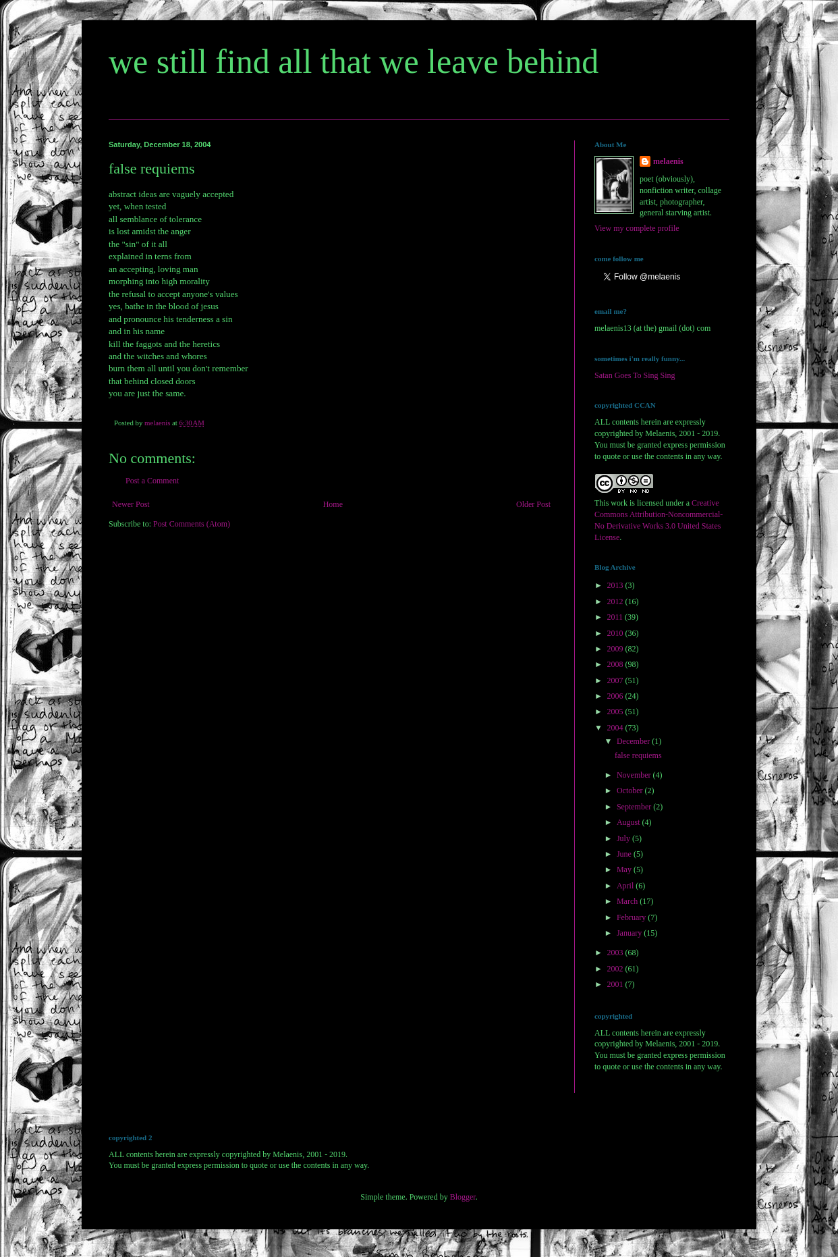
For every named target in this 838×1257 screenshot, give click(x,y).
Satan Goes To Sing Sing (634, 375)
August (629, 822)
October (631, 790)
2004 (616, 727)
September (635, 806)
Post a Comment (152, 480)
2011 (616, 617)
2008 (616, 664)
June (625, 854)
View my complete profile (636, 228)
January (630, 933)
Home (333, 504)
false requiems (638, 755)
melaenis (668, 161)
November (635, 775)
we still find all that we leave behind (353, 61)
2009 (616, 648)
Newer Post (131, 504)
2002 (616, 968)
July (624, 838)
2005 (616, 711)
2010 (616, 633)
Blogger (463, 1197)
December (634, 741)
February (632, 917)
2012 (616, 601)
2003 (616, 952)
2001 (616, 984)
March (628, 901)
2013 (616, 585)
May (625, 869)
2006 (616, 696)
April (626, 885)
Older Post (533, 504)
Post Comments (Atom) (191, 524)
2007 (616, 680)
